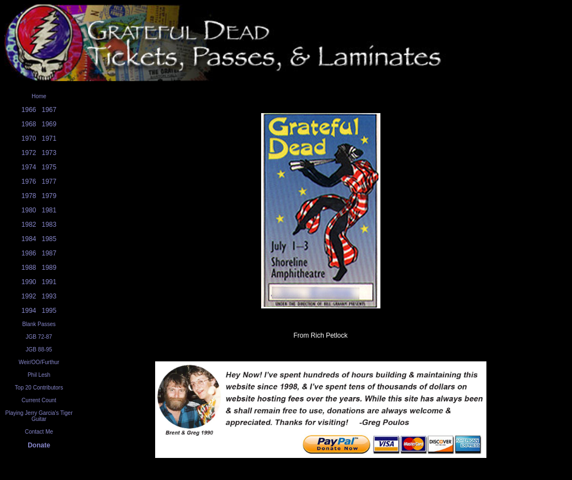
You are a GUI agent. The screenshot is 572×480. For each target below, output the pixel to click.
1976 (29, 181)
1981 (49, 210)
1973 (49, 153)
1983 (49, 224)
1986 (29, 253)
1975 (49, 167)
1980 (29, 210)
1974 (29, 167)
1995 (49, 310)
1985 (49, 239)
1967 (49, 110)
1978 (29, 196)
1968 (29, 124)
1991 (49, 282)
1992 (29, 296)
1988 (29, 267)
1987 (49, 253)
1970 (29, 138)
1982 (29, 224)
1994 (29, 310)
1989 (49, 267)
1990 (29, 282)
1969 (49, 124)
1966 (29, 110)
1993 (49, 296)
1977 (49, 181)
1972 (29, 153)
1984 (29, 239)
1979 (49, 196)
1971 (49, 138)
